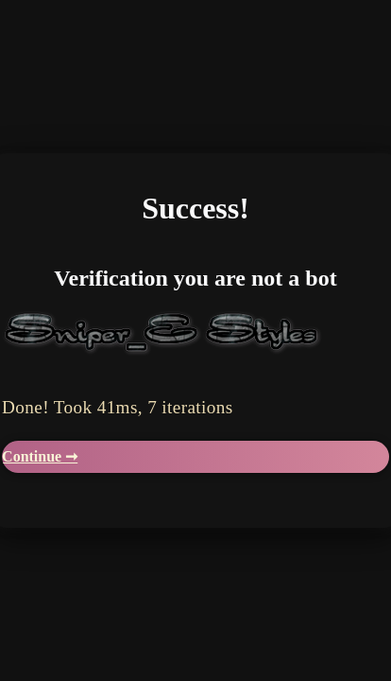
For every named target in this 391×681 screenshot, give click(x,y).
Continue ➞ (39, 456)
